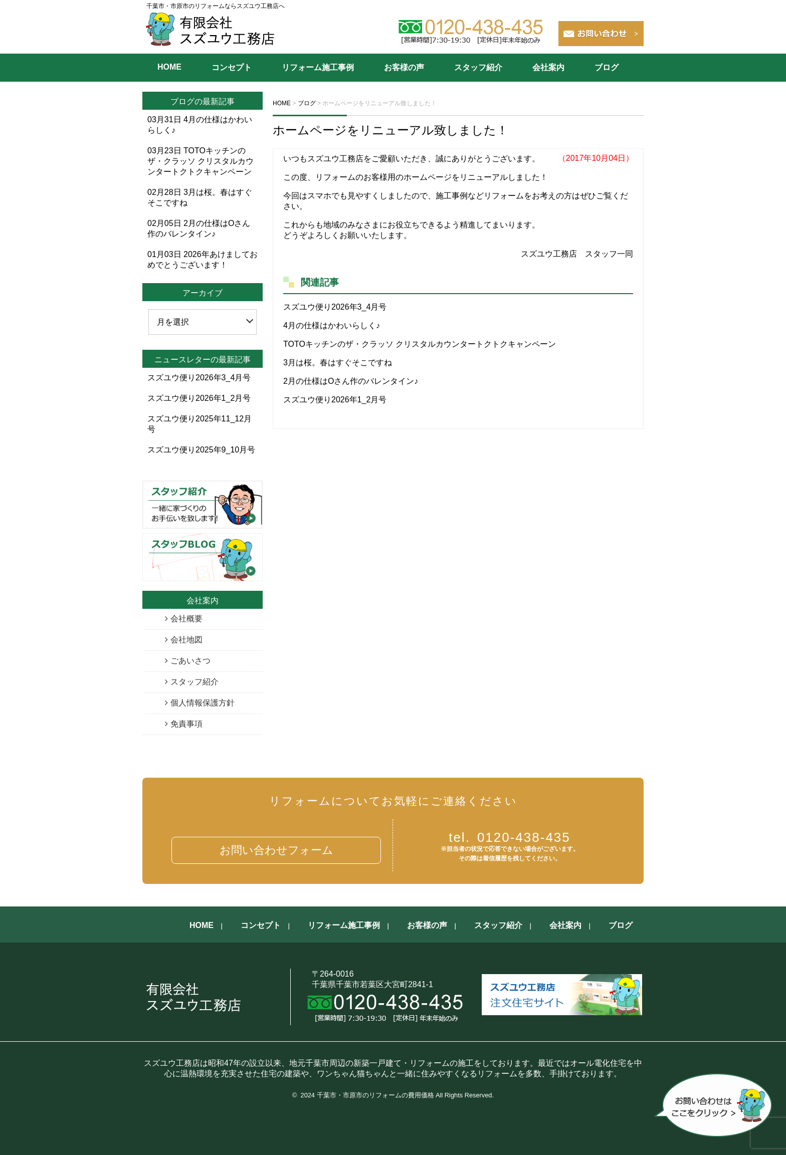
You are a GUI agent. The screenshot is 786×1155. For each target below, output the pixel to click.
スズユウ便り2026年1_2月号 (334, 399)
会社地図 (186, 639)
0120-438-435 (509, 837)
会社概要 (186, 618)
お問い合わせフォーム (276, 850)
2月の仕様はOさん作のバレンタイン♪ (350, 381)
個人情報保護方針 (202, 703)
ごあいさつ (190, 660)
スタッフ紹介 (478, 67)
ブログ (607, 67)
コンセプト (232, 67)
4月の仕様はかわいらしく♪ (331, 325)
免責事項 (186, 724)
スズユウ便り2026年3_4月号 (334, 307)
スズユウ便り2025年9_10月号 (201, 449)
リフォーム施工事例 (318, 67)
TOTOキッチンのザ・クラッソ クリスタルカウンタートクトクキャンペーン (419, 344)
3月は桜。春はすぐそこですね (337, 362)
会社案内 (548, 67)
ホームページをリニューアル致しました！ (390, 130)
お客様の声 (404, 67)
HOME (169, 67)
